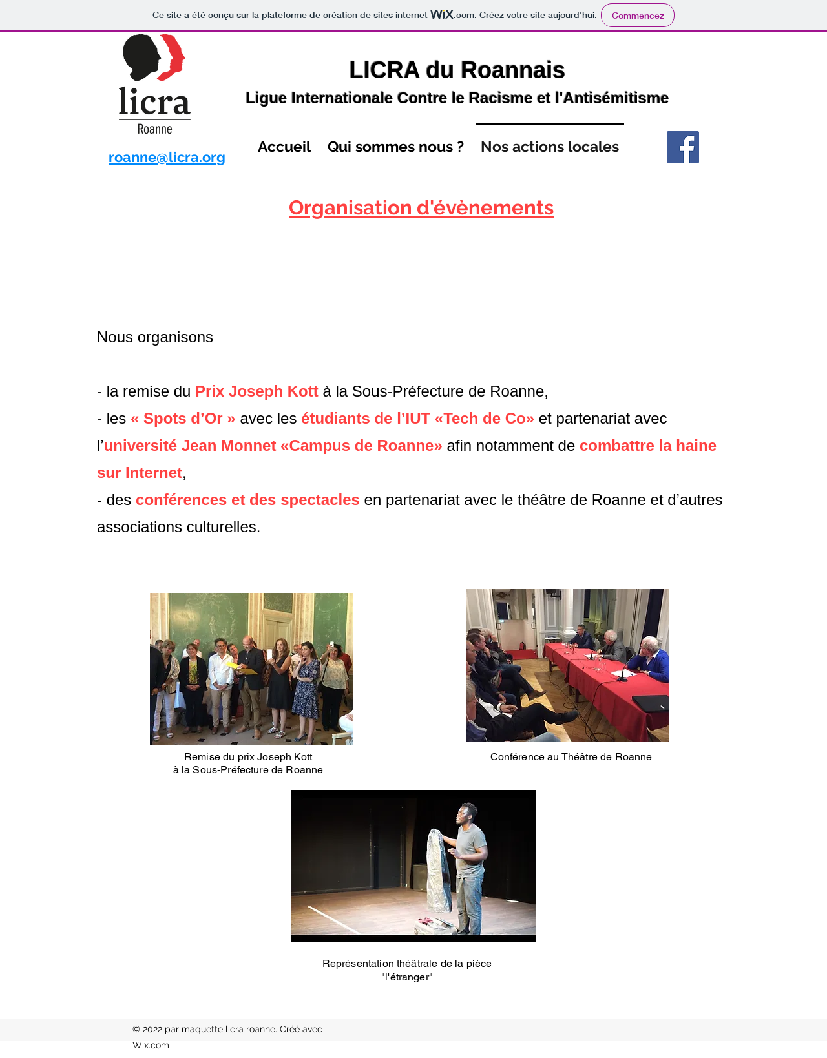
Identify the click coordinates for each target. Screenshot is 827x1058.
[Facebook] (683, 147)
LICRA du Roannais (458, 70)
